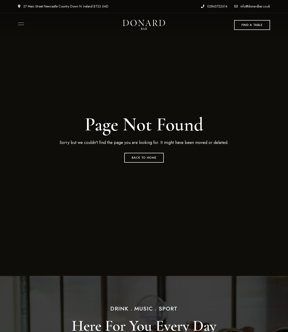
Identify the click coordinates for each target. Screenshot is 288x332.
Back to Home (144, 157)
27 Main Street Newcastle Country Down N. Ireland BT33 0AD (63, 6)
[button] (252, 25)
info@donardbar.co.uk (252, 6)
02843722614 (214, 6)
